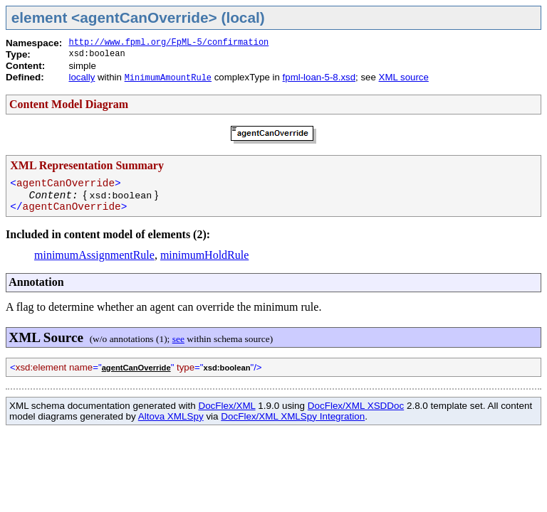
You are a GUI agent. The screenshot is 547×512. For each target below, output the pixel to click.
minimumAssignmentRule (94, 255)
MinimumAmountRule (168, 78)
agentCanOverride (136, 367)
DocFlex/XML (226, 405)
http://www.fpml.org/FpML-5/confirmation (168, 43)
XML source (404, 77)
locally (81, 77)
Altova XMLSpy (171, 416)
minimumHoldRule (204, 255)
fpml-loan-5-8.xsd (319, 77)
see (178, 339)
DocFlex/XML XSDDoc (356, 405)
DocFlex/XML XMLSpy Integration (293, 416)
